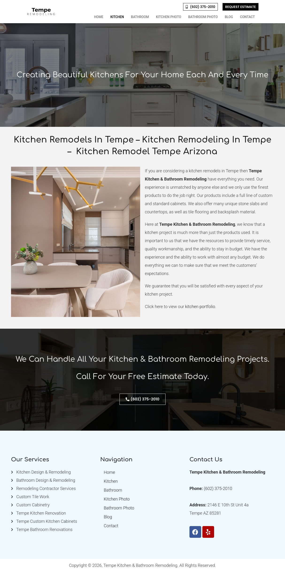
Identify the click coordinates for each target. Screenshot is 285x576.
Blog (229, 17)
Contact (247, 17)
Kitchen (117, 17)
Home (98, 17)
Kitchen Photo (168, 17)
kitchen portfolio (200, 306)
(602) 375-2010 (218, 488)
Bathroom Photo (203, 17)
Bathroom (140, 17)
